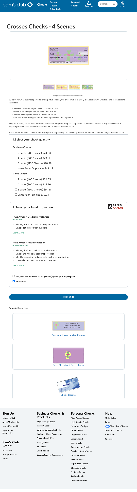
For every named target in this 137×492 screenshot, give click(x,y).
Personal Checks (83, 413)
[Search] (114, 4)
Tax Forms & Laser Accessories (49, 434)
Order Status (110, 418)
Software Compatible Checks (49, 430)
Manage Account (9, 455)
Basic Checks (76, 443)
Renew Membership (10, 426)
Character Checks (78, 468)
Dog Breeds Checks (79, 435)
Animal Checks (77, 460)
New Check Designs (79, 426)
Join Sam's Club (8, 418)
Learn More (18, 233)
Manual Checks (43, 426)
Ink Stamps (41, 447)
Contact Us (110, 435)
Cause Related (77, 439)
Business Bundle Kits (45, 438)
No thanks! (21, 281)
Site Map (109, 439)
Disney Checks (77, 431)
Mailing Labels (43, 443)
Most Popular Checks (80, 418)
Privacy (108, 422)
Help (108, 413)
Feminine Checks (78, 456)
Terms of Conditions (113, 431)
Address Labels (77, 476)
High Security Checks (46, 422)
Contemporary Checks (80, 447)
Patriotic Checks (78, 472)
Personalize (68, 297)
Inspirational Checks (79, 464)
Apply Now (7, 451)
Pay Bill (5, 459)
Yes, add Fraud (26, 276)
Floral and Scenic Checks (81, 451)
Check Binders (43, 451)
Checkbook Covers (79, 481)
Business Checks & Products (50, 415)
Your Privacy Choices (116, 426)
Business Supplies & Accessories (50, 455)
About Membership (10, 422)
